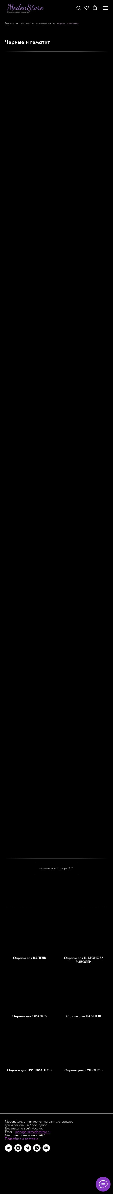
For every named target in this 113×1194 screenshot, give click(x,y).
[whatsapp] (37, 1148)
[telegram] (27, 1148)
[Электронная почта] (46, 1148)
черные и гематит (68, 23)
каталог (25, 23)
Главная (9, 23)
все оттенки (43, 23)
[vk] (8, 1148)
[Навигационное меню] (105, 8)
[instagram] (18, 1148)
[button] (78, 7)
